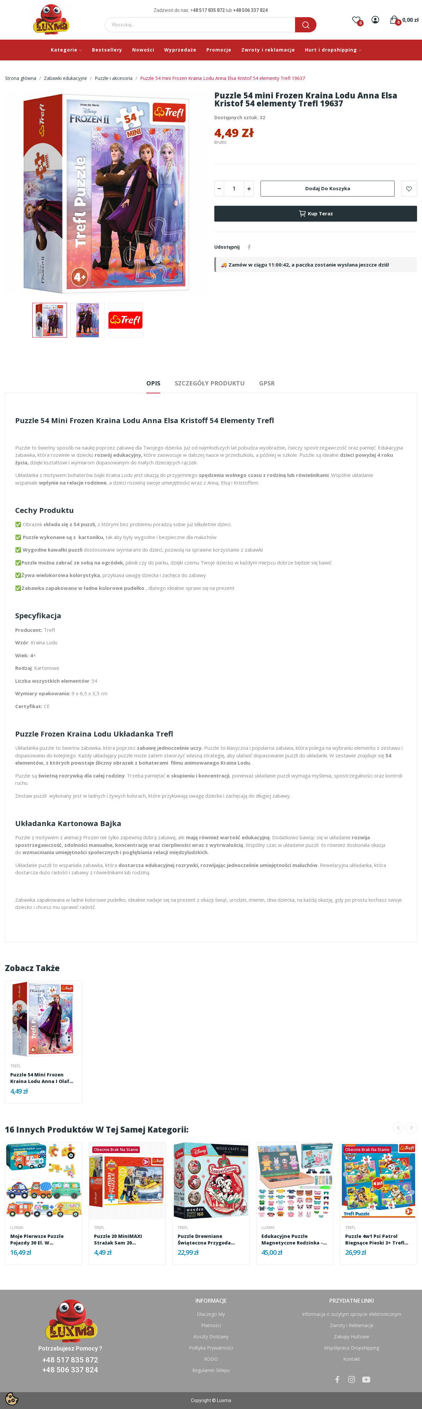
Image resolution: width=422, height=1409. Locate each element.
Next (411, 1128)
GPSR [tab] (267, 383)
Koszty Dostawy (211, 1336)
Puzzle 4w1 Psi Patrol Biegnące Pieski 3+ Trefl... (376, 1239)
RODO (211, 1359)
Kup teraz (315, 214)
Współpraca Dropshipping (351, 1348)
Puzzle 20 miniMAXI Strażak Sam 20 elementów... (118, 1239)
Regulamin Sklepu (211, 1370)
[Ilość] (234, 189)
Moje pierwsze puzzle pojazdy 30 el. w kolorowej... (37, 1239)
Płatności (211, 1325)
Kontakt (351, 1359)
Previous (398, 1128)
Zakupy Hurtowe (351, 1336)
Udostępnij (249, 247)
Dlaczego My (211, 1314)
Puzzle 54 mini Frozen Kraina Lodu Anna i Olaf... (41, 1077)
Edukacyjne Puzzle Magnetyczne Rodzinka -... (294, 1239)
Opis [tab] (153, 383)
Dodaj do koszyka (327, 188)
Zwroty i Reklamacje (352, 1325)
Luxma (16, 1228)
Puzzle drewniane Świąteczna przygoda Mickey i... (204, 1239)
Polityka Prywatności (211, 1348)
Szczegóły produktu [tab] (210, 383)
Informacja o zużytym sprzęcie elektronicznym (351, 1314)
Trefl (15, 1066)
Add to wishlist (409, 188)
